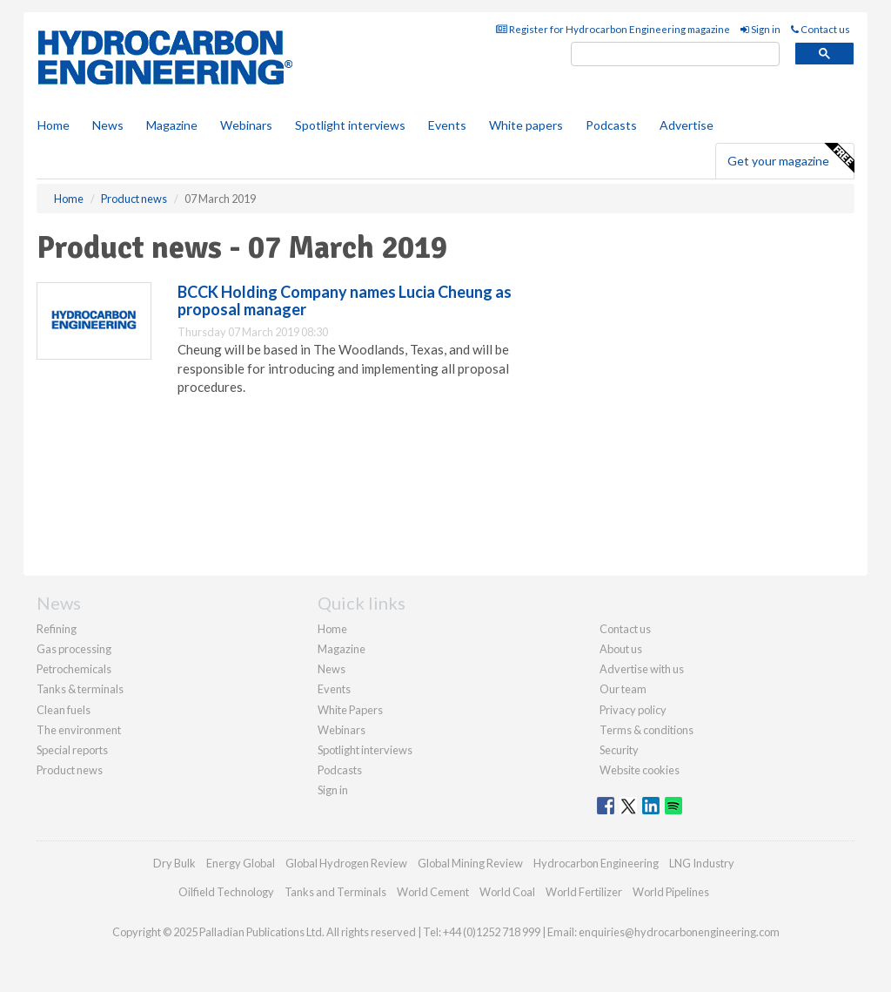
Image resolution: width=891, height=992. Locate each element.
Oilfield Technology (226, 892)
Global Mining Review (470, 863)
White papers (526, 125)
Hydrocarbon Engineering (596, 863)
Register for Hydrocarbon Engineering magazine (613, 29)
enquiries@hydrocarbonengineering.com (679, 932)
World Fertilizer (584, 892)
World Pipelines (671, 892)
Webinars (246, 125)
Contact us (820, 29)
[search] (675, 54)
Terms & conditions (646, 730)
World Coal (507, 892)
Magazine (172, 125)
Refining (57, 629)
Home (53, 125)
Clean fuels (63, 710)
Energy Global (240, 863)
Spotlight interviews (350, 125)
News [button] (108, 125)
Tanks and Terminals (335, 892)
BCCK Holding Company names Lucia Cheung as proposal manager (345, 300)
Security (619, 750)
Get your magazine (790, 158)
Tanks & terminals (80, 689)
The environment (79, 730)
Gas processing (74, 649)
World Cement (433, 892)
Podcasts (611, 125)
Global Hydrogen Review (346, 863)
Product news (70, 770)
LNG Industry (701, 863)
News (331, 669)
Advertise (686, 125)
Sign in (760, 29)
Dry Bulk (174, 863)
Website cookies (640, 770)
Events (447, 125)
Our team (623, 689)
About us (621, 649)
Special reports (72, 750)
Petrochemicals (74, 669)
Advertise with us (642, 669)
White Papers (350, 710)
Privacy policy (633, 710)
